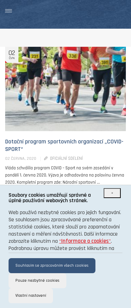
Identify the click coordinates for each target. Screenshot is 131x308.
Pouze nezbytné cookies (37, 280)
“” (85, 241)
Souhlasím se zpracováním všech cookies (52, 265)
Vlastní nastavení (30, 295)
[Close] (112, 193)
